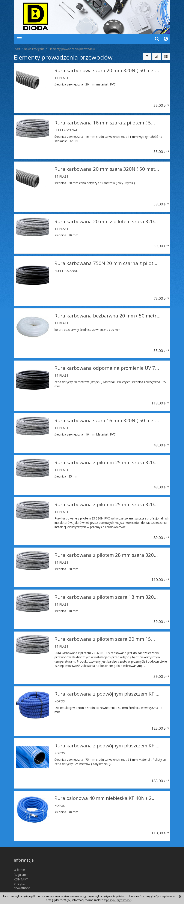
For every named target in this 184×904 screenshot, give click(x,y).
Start (17, 49)
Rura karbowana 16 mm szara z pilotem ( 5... (104, 122)
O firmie (19, 857)
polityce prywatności (118, 900)
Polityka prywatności (22, 874)
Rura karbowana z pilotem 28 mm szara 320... (106, 551)
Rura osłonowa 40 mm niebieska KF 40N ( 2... (104, 792)
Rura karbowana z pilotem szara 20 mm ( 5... (104, 633)
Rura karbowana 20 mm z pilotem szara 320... (106, 220)
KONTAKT (21, 867)
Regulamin (21, 862)
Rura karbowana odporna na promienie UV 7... (106, 366)
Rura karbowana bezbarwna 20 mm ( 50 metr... (107, 314)
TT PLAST (61, 77)
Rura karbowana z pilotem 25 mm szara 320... (106, 460)
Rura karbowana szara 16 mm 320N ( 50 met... (106, 418)
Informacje (24, 851)
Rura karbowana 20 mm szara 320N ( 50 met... (106, 168)
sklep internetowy (155, 888)
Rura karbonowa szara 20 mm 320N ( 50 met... (106, 70)
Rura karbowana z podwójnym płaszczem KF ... (106, 688)
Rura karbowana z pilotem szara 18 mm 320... (106, 592)
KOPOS (59, 695)
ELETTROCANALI (66, 129)
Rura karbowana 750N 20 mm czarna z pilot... (105, 261)
